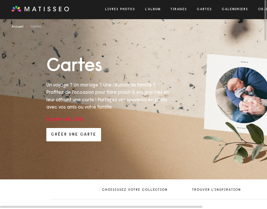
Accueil (17, 26)
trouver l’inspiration (216, 190)
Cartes (35, 26)
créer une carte (73, 135)
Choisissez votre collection (135, 190)
